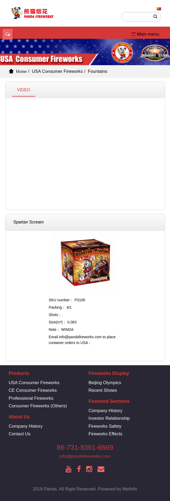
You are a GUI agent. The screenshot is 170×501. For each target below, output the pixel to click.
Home (21, 71)
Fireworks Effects (105, 433)
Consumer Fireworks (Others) (38, 405)
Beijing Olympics (105, 382)
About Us (19, 416)
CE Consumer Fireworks (33, 390)
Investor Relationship (109, 418)
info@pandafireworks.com (84, 456)
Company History (106, 410)
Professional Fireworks (31, 398)
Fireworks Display (109, 373)
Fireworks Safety (105, 426)
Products (19, 373)
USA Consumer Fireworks (57, 71)
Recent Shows (103, 390)
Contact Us (20, 433)
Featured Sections (109, 401)
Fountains (97, 71)
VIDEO (23, 90)
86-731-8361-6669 (85, 447)
